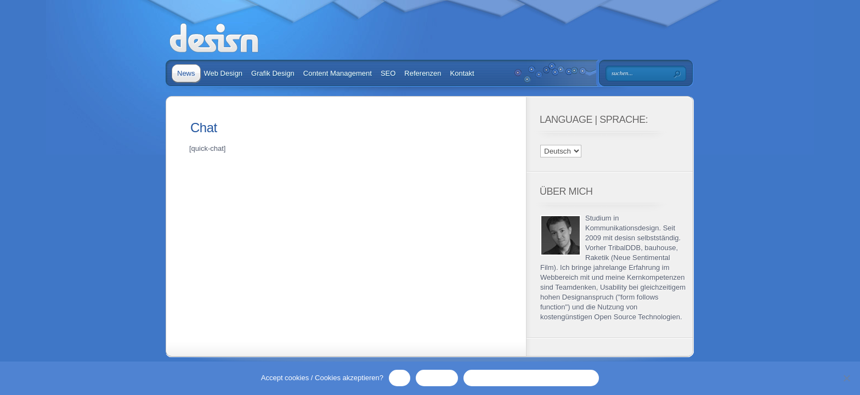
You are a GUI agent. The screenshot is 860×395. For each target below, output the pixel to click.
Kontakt (462, 73)
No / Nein (436, 378)
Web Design (223, 73)
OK (399, 378)
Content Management (337, 73)
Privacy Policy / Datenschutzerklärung (531, 378)
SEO (388, 73)
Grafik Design (273, 73)
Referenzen (422, 73)
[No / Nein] (846, 378)
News (186, 73)
